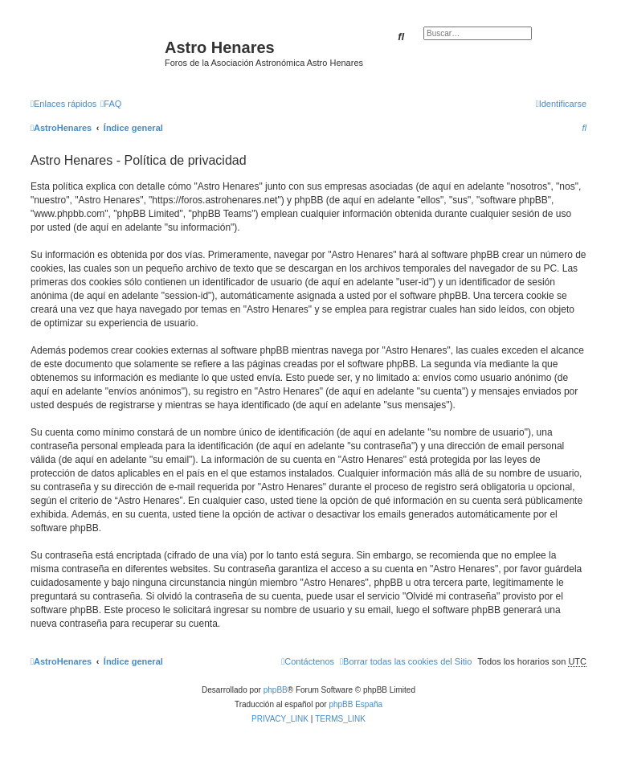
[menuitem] (110, 103)
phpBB (276, 689)
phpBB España (355, 704)
